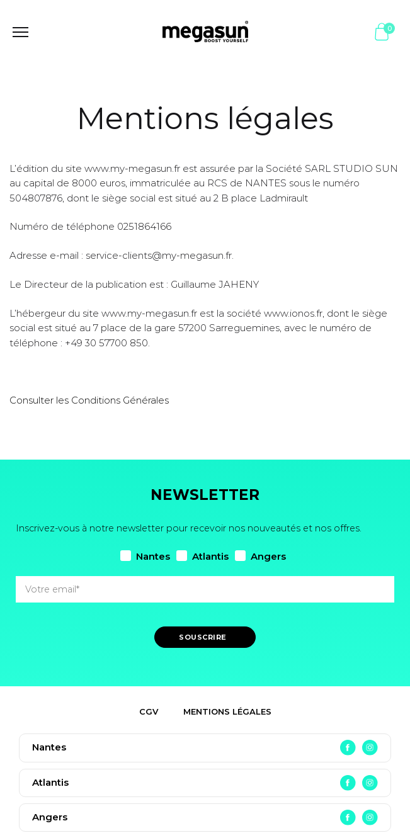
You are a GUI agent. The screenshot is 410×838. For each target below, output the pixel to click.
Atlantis (202, 556)
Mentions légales (227, 711)
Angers (260, 556)
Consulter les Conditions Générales (89, 400)
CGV (148, 711)
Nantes (145, 556)
